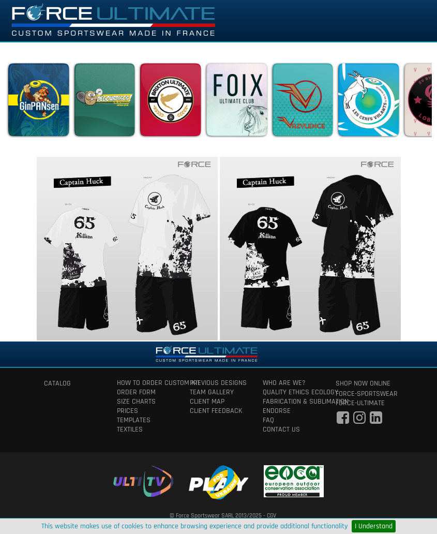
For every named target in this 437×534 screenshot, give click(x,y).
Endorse (277, 411)
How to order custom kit (145, 383)
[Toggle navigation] (415, 21)
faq (268, 420)
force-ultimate (360, 403)
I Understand (374, 526)
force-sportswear (364, 393)
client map (207, 401)
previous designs (218, 383)
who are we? (284, 383)
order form (136, 392)
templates (133, 420)
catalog (57, 383)
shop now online (363, 383)
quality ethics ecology (291, 392)
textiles (130, 429)
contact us (281, 429)
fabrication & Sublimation (291, 401)
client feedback (216, 411)
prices (127, 411)
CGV (271, 516)
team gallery (212, 392)
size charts (136, 401)
